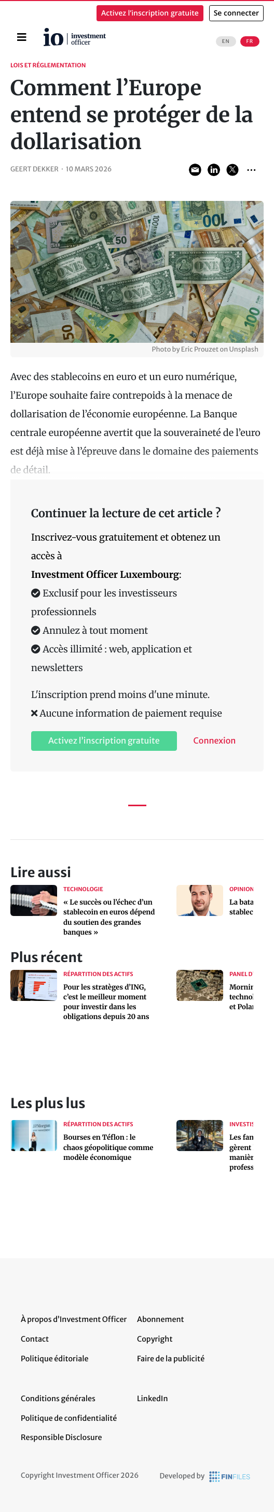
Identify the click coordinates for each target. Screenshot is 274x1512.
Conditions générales (58, 1398)
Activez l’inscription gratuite (150, 13)
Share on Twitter (232, 170)
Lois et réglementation (48, 65)
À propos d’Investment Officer (74, 1319)
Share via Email (195, 170)
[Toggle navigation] (21, 37)
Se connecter (236, 13)
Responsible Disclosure (61, 1437)
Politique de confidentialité (69, 1418)
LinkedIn (152, 1398)
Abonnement (160, 1319)
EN (226, 41)
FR (249, 41)
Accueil (47, 31)
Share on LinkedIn (214, 170)
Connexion (215, 741)
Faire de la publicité (170, 1358)
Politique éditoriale (54, 1358)
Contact (35, 1339)
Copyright (154, 1339)
